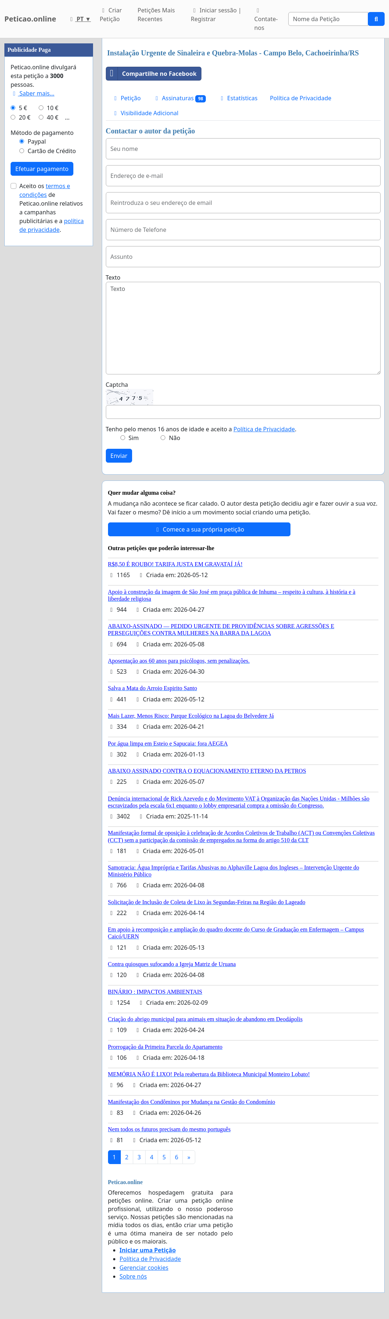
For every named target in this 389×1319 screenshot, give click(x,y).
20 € (25, 117)
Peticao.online (30, 19)
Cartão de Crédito (52, 151)
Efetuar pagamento (42, 169)
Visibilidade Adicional (145, 113)
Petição (126, 98)
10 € (52, 108)
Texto (113, 277)
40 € (52, 117)
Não (174, 438)
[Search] (328, 19)
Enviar (119, 456)
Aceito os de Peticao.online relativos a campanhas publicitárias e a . (51, 208)
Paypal (37, 141)
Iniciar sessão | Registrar (216, 14)
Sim (133, 438)
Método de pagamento (42, 133)
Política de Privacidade (300, 98)
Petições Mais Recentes (156, 14)
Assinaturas (179, 98)
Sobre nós (133, 1276)
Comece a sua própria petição (199, 529)
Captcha (117, 385)
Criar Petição (111, 14)
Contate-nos (266, 20)
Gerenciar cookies (144, 1268)
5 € (23, 108)
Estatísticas (237, 98)
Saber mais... (32, 93)
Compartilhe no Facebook (151, 73)
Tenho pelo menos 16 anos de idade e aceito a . (201, 429)
